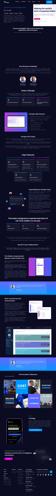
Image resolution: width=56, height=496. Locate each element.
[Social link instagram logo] (46, 475)
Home (5, 469)
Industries (23, 1)
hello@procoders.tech (7, 479)
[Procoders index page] (6, 2)
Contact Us (6, 477)
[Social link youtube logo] (51, 475)
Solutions (17, 1)
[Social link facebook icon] (38, 475)
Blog (39, 1)
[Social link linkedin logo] (48, 475)
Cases (29, 1)
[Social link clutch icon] (40, 475)
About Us (33, 1)
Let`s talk (8, 458)
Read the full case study (35, 429)
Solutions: (14, 469)
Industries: (20, 469)
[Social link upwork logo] (43, 475)
